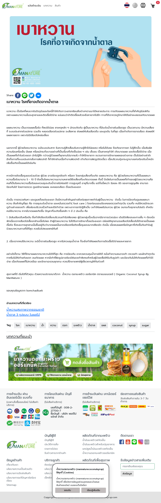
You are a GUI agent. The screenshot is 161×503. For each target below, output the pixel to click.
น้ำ (42, 325)
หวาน (53, 325)
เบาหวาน (30, 325)
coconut (117, 325)
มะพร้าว (78, 325)
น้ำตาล (91, 325)
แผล (103, 325)
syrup (132, 325)
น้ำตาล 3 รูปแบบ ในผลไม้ (23, 314)
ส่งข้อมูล (127, 474)
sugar (145, 325)
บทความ (47, 6)
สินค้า (58, 6)
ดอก (64, 325)
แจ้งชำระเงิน (34, 6)
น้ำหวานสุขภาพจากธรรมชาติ (25, 309)
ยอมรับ (67, 490)
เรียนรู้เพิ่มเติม (93, 490)
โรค (17, 325)
